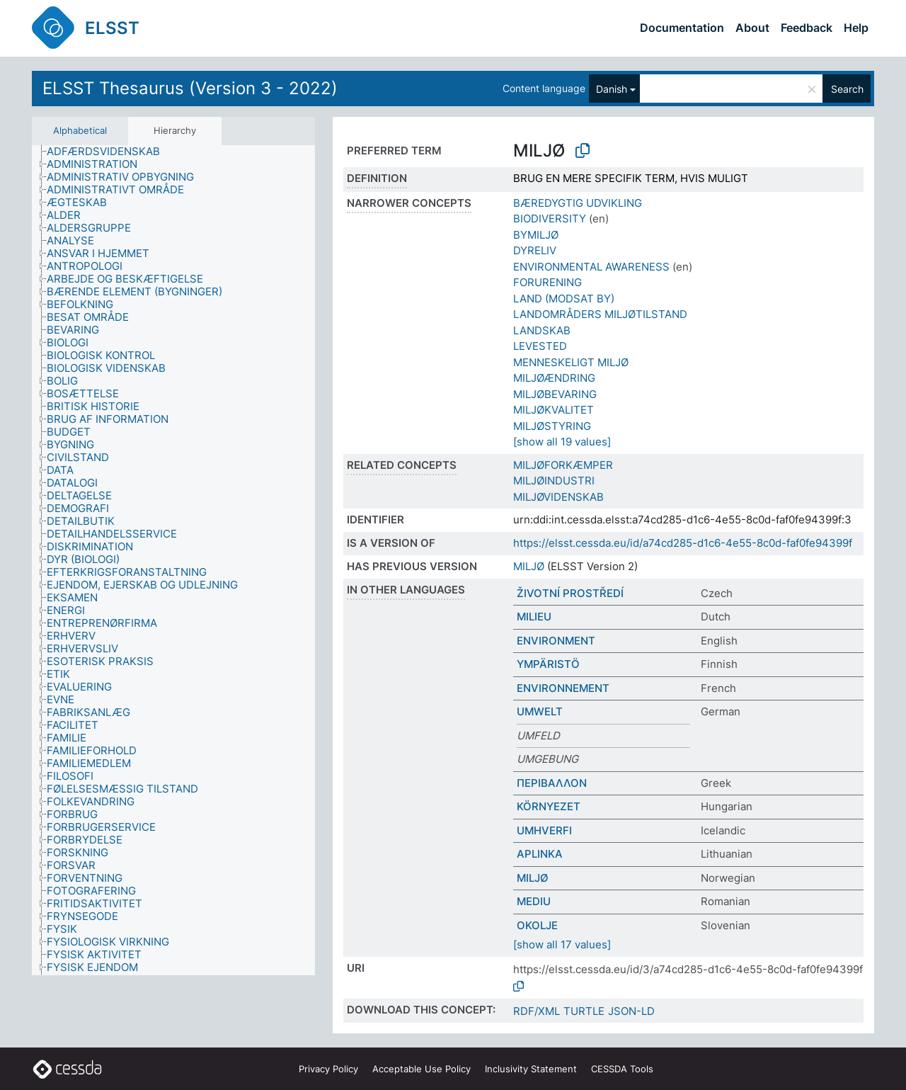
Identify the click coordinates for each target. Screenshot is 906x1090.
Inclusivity (531, 1068)
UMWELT (540, 711)
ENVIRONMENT (556, 640)
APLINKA (540, 854)
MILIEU (534, 616)
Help (856, 28)
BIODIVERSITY (549, 218)
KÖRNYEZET (548, 806)
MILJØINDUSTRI (554, 480)
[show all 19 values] (562, 441)
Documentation (682, 28)
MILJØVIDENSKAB (558, 497)
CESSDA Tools (622, 1068)
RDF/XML (536, 1011)
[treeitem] (109, 151)
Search (847, 89)
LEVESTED (540, 346)
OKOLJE (537, 925)
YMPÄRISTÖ (548, 664)
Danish (611, 89)
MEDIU (534, 901)
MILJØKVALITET (553, 409)
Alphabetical (80, 130)
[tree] (173, 560)
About (752, 28)
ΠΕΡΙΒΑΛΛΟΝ (552, 783)
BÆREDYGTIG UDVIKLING (577, 203)
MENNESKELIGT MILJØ (571, 362)
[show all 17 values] (562, 944)
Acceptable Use (421, 1068)
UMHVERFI (544, 830)
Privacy (328, 1068)
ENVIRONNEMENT (563, 688)
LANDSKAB (541, 330)
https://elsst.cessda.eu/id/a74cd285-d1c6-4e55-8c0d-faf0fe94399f (682, 543)
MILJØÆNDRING (554, 378)
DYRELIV (534, 250)
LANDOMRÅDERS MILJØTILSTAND (600, 314)
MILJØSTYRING (552, 426)
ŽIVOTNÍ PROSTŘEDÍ (570, 593)
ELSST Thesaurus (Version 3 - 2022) (190, 88)
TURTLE (583, 1011)
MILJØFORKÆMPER (563, 465)
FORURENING (547, 282)
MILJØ (528, 566)
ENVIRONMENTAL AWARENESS (591, 266)
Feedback (806, 28)
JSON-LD (631, 1011)
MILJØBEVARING (555, 394)
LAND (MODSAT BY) (563, 298)
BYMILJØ (535, 235)
